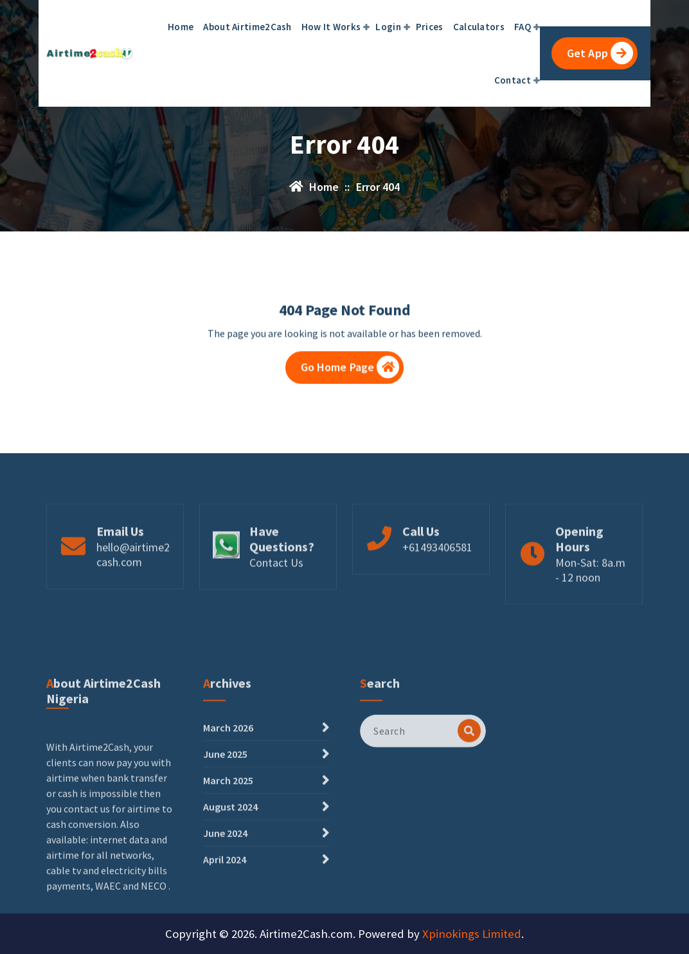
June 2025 (225, 823)
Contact (512, 80)
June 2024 (225, 902)
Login (388, 27)
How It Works (331, 27)
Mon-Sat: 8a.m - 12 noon (590, 600)
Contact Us (276, 593)
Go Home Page (350, 371)
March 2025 (228, 849)
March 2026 (228, 797)
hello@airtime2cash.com (133, 585)
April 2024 (224, 929)
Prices (429, 27)
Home (180, 27)
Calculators (479, 27)
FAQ (522, 27)
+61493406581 (437, 577)
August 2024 (230, 876)
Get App (600, 53)
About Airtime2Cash (247, 27)
